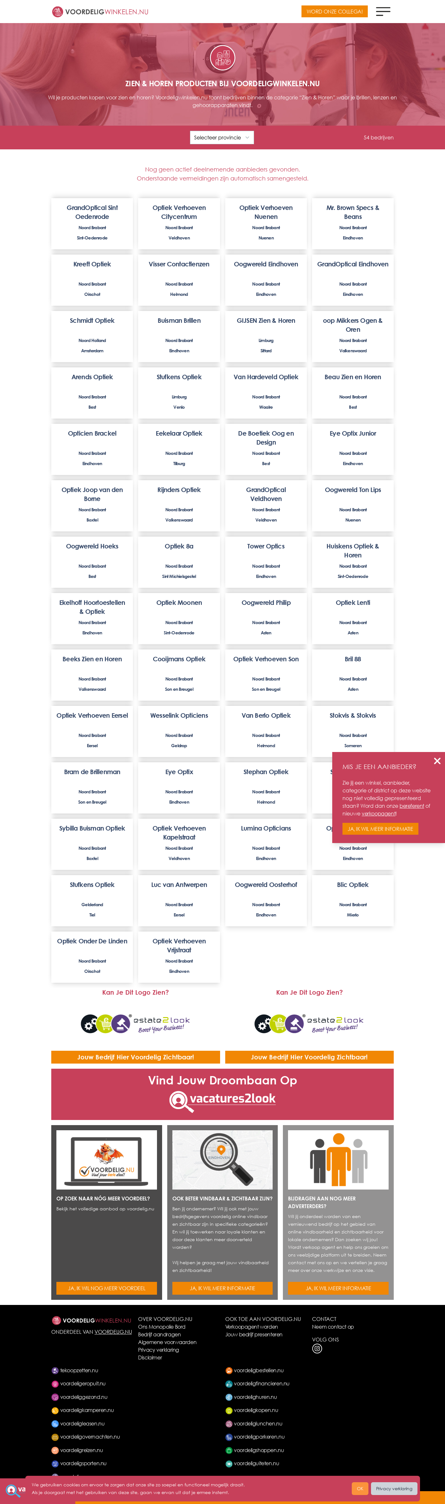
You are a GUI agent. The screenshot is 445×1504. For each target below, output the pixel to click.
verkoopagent (378, 813)
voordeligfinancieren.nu (257, 1383)
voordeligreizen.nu (77, 1450)
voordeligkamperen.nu (82, 1410)
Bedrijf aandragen (159, 1334)
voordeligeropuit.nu (78, 1383)
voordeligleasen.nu (77, 1423)
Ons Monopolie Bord (161, 1326)
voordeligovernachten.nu (85, 1436)
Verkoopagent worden (251, 1326)
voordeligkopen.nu (251, 1410)
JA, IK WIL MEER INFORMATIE (222, 1288)
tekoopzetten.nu (74, 1370)
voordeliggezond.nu (79, 1396)
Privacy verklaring (158, 1349)
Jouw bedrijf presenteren (254, 1334)
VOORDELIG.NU (113, 1331)
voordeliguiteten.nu (252, 1463)
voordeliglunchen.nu (254, 1423)
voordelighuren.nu (251, 1396)
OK (360, 1488)
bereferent (412, 805)
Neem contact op (333, 1326)
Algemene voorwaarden (167, 1342)
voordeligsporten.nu (79, 1463)
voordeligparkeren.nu (255, 1436)
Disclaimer (150, 1357)
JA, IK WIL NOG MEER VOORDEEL (106, 1288)
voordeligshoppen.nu (254, 1450)
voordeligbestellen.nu (254, 1370)
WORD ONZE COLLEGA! (335, 11)
